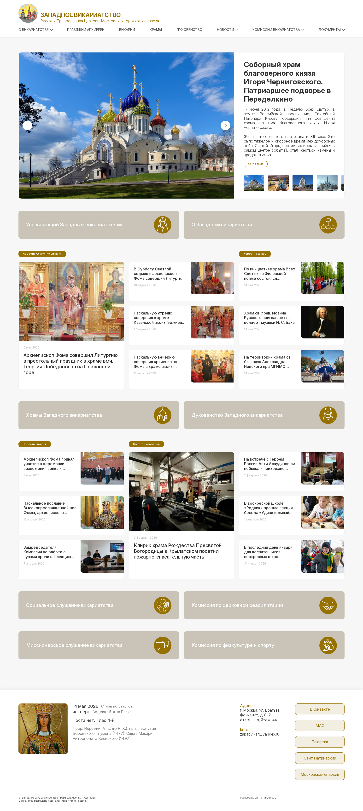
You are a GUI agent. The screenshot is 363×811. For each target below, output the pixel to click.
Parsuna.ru (269, 797)
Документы (331, 30)
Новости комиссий (146, 444)
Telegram (320, 741)
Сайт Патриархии (320, 758)
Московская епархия (320, 774)
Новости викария (35, 444)
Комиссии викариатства (278, 30)
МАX (320, 725)
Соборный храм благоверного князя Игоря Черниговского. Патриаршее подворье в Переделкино (287, 81)
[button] (27, 125)
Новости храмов (254, 253)
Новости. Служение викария (42, 253)
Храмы (156, 30)
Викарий (127, 30)
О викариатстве (35, 30)
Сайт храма (255, 164)
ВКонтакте (320, 709)
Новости (228, 30)
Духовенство (189, 30)
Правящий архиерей (86, 30)
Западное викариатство (81, 14)
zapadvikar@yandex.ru (259, 734)
